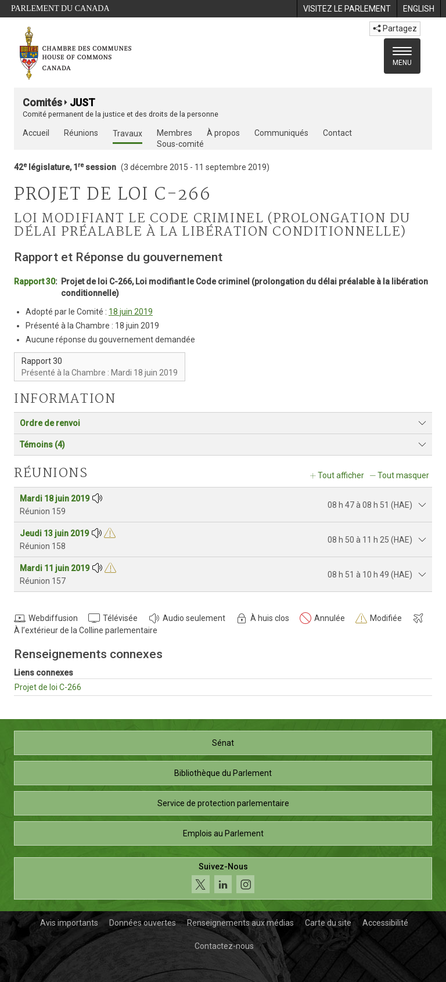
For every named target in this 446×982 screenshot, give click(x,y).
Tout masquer (403, 475)
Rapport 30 (34, 281)
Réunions (81, 133)
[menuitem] (347, 8)
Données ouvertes (142, 922)
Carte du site (328, 922)
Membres (174, 133)
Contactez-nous (224, 946)
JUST (82, 102)
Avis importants (69, 922)
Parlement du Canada (60, 8)
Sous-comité (180, 144)
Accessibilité (385, 922)
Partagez (395, 28)
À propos (223, 133)
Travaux (127, 133)
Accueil (36, 133)
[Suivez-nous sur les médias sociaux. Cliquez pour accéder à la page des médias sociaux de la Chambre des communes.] (223, 878)
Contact (337, 133)
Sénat (223, 743)
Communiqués (281, 133)
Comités (42, 102)
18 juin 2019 (131, 311)
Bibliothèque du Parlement (223, 773)
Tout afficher (341, 475)
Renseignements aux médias (240, 922)
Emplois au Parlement (223, 833)
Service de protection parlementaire (223, 803)
